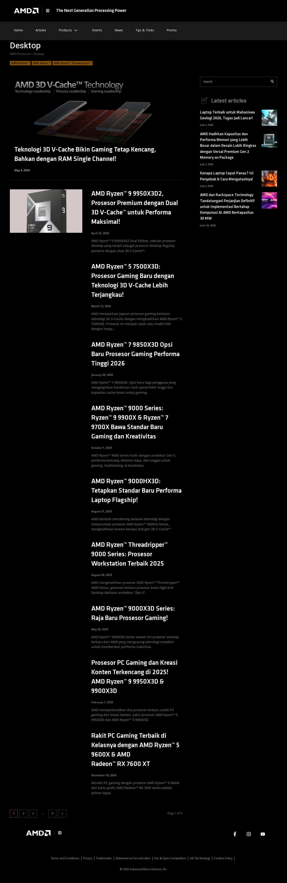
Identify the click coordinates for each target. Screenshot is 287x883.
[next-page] (62, 813)
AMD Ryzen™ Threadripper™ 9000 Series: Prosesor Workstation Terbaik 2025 (129, 554)
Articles (40, 30)
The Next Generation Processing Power (91, 11)
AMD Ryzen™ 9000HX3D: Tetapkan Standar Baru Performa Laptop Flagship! (136, 491)
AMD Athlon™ (20, 63)
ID (47, 11)
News (119, 30)
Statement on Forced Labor (132, 858)
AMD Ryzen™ (41, 63)
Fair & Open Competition (170, 858)
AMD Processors (20, 54)
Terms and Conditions (65, 858)
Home (18, 30)
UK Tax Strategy (200, 858)
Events (97, 30)
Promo (172, 30)
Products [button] (69, 30)
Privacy (87, 858)
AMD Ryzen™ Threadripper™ (72, 63)
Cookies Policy (223, 858)
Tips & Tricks (144, 30)
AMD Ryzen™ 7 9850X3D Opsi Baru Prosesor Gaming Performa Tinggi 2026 (135, 354)
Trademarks (104, 858)
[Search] (272, 82)
